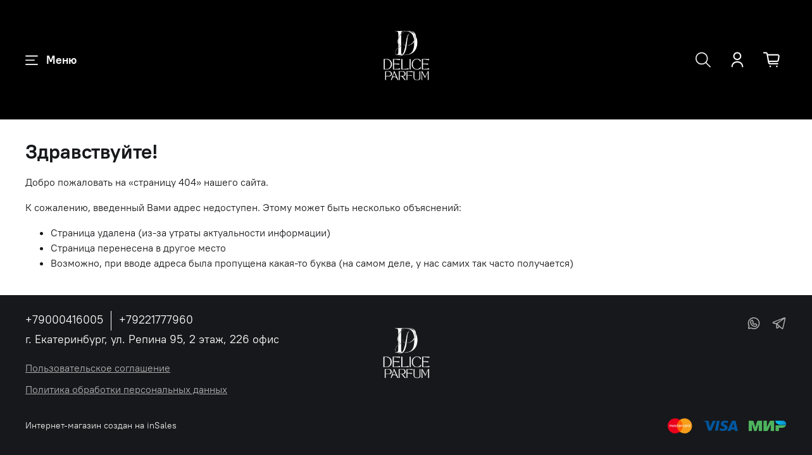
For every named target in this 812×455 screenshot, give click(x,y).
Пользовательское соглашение (97, 367)
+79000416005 (64, 319)
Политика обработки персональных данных (126, 389)
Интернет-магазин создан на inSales (101, 425)
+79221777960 (156, 319)
